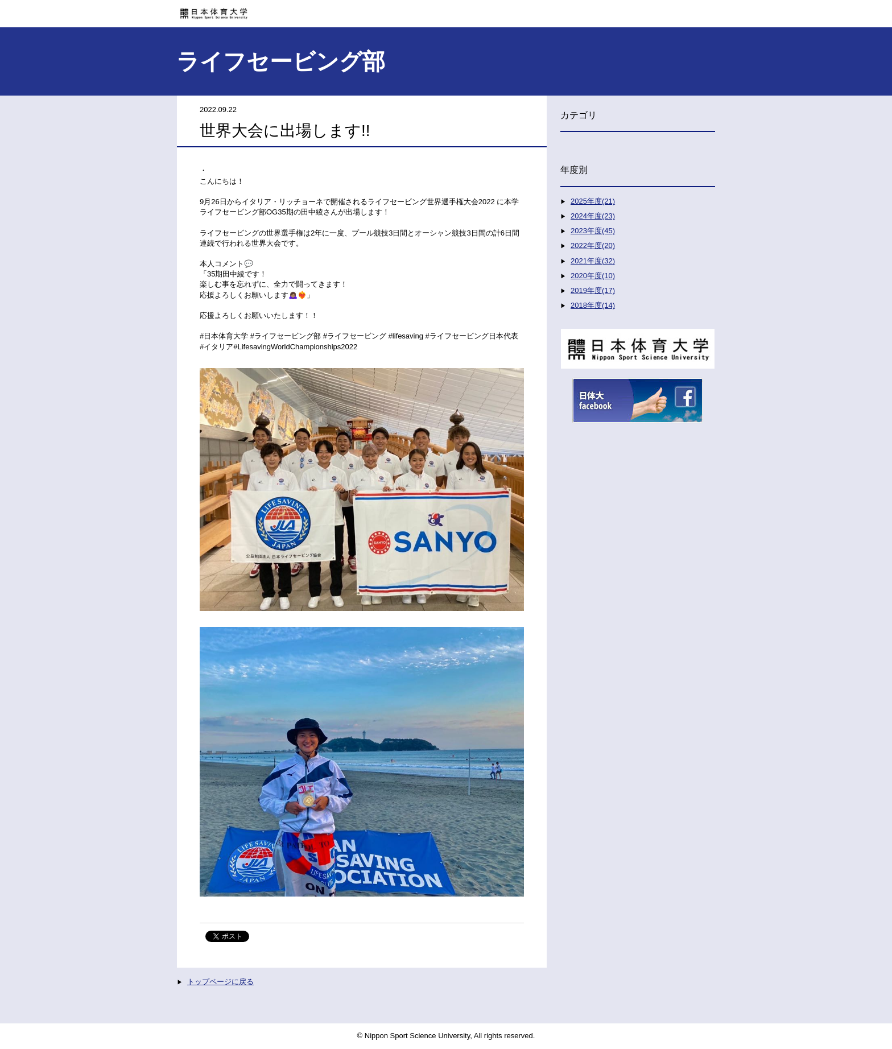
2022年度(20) (593, 245)
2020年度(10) (593, 275)
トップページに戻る (220, 981)
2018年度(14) (593, 305)
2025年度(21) (593, 201)
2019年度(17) (593, 290)
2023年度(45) (593, 230)
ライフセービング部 (280, 61)
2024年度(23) (593, 216)
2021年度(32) (593, 261)
